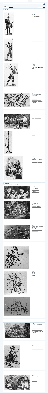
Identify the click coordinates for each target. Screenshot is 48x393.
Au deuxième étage (34, 206)
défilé (32, 101)
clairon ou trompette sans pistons (35, 192)
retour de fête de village (40, 331)
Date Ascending (7, 7)
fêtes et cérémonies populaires (35, 330)
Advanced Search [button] (43, 4)
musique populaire (35, 331)
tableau (32, 332)
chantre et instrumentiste (34, 191)
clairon (32, 275)
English (42, 7)
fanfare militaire (35, 101)
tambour (38, 16)
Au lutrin (33, 190)
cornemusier (36, 67)
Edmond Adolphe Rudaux (38, 206)
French (44, 7)
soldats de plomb (35, 16)
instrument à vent (40, 330)
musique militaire (40, 101)
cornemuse (33, 67)
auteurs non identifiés (36, 190)
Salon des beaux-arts (40, 230)
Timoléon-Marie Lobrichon (34, 230)
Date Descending (11, 7)
